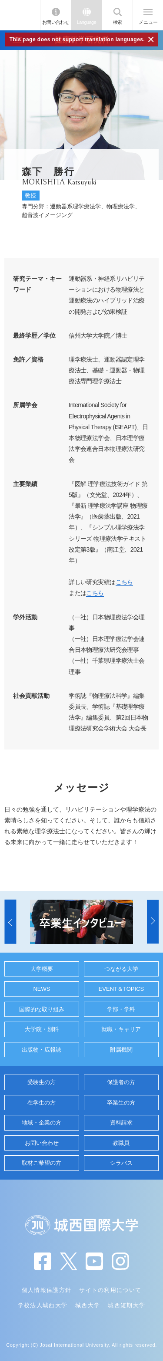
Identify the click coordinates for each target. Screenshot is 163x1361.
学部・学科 (121, 1009)
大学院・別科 (42, 1029)
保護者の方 (121, 1082)
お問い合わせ (56, 22)
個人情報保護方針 (46, 1290)
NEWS (41, 989)
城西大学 (87, 1305)
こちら (124, 582)
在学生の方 (41, 1102)
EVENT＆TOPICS (121, 989)
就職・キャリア (121, 1029)
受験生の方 (41, 1082)
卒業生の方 (121, 1102)
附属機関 (121, 1049)
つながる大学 (121, 969)
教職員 (121, 1143)
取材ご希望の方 (41, 1163)
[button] (10, 922)
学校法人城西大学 (42, 1305)
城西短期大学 (126, 1305)
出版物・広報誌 (41, 1049)
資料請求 (121, 1122)
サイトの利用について (110, 1290)
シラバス (121, 1163)
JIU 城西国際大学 (20, 15)
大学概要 (41, 969)
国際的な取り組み (41, 1009)
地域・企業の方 (41, 1122)
